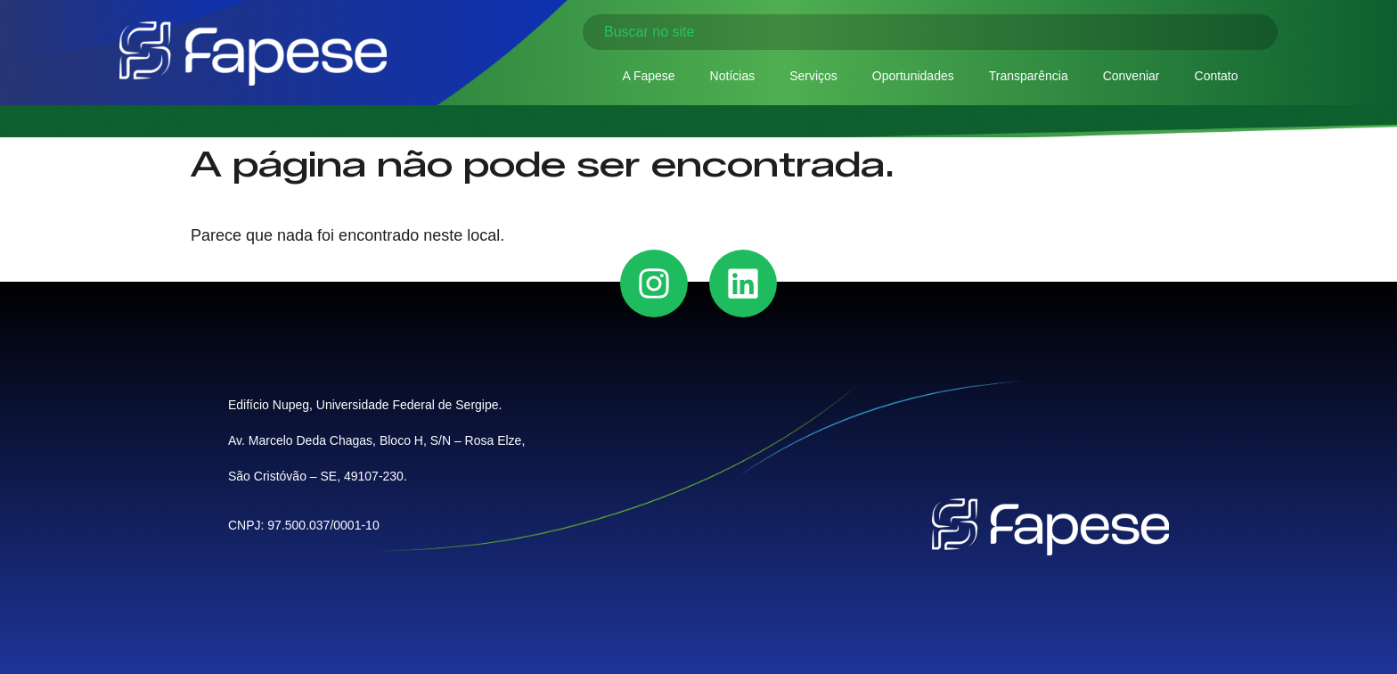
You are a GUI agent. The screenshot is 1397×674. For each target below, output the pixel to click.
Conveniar (1131, 76)
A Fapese (648, 76)
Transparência (1028, 76)
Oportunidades (913, 76)
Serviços (813, 76)
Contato (1216, 76)
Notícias (733, 76)
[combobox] (930, 32)
